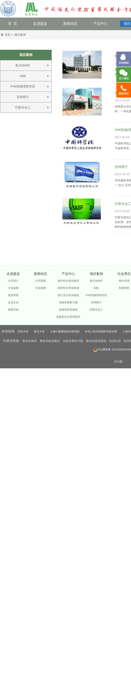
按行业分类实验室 (68, 295)
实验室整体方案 (68, 302)
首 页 (12, 24)
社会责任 (124, 273)
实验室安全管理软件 (68, 316)
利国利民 (124, 288)
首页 (8, 34)
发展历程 (13, 309)
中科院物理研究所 (22, 86)
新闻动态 (70, 24)
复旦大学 (39, 331)
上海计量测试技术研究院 (65, 331)
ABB (23, 76)
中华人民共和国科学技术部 (101, 331)
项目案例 (20, 34)
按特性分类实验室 (68, 288)
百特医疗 (23, 97)
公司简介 (13, 280)
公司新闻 (40, 280)
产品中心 (100, 24)
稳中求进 (124, 280)
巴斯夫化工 (23, 107)
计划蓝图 (13, 288)
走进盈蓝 (40, 24)
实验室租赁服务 (68, 309)
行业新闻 (40, 288)
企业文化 (13, 302)
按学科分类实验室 (68, 280)
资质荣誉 (13, 295)
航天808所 (22, 65)
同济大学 (23, 331)
